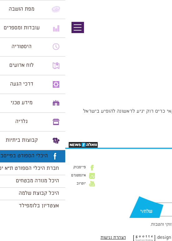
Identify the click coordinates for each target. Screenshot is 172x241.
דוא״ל (162, 199)
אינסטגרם (13, 175)
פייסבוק (14, 167)
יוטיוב (16, 183)
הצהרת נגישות (48, 237)
